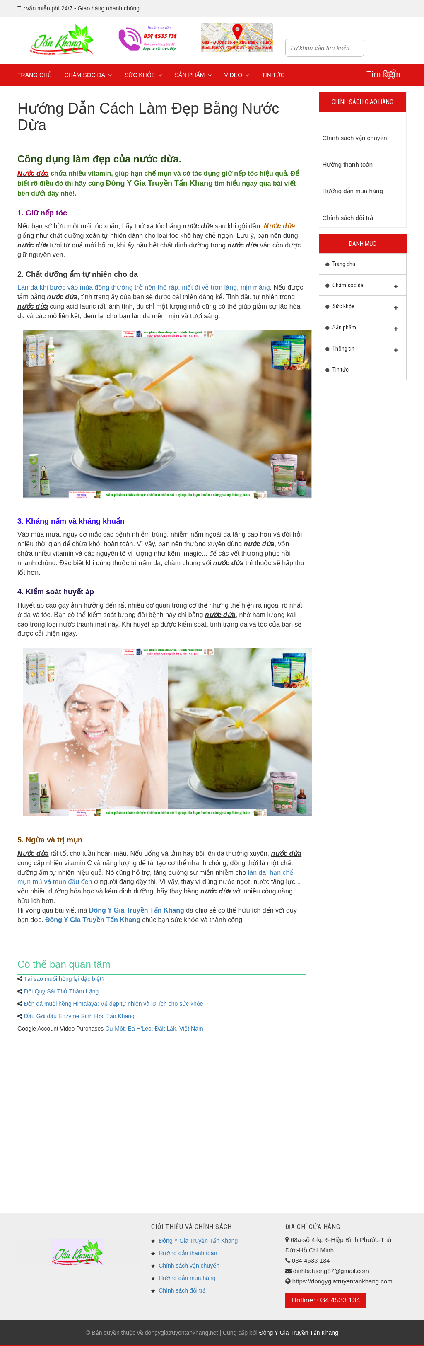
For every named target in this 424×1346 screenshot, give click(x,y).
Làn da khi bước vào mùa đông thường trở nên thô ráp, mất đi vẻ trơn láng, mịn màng (143, 287)
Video (237, 75)
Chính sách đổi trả (182, 1290)
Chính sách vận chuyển (189, 1265)
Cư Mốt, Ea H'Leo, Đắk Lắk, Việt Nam (154, 1028)
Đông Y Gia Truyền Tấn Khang (198, 1240)
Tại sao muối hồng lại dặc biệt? (64, 979)
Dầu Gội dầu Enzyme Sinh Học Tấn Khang (79, 1016)
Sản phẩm (193, 75)
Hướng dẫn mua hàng (187, 1278)
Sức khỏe (143, 75)
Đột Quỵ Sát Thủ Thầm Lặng (61, 991)
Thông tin (361, 350)
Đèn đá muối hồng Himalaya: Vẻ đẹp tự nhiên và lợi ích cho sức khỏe (113, 1003)
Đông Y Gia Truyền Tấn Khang (159, 183)
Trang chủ (34, 75)
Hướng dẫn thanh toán (188, 1253)
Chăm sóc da (88, 75)
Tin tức (273, 75)
